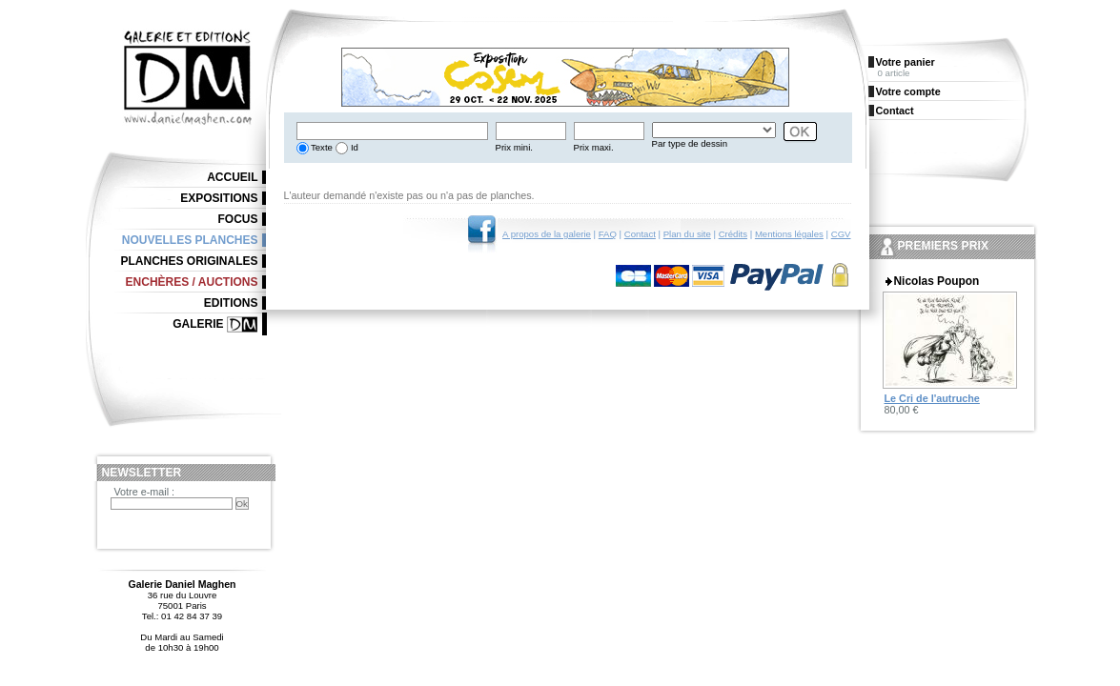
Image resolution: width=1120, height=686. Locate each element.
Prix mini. (514, 147)
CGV (841, 234)
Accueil (232, 177)
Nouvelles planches (190, 240)
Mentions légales (789, 234)
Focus (238, 219)
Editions (231, 303)
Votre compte (908, 91)
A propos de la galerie (546, 234)
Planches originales (188, 261)
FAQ (608, 234)
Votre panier (905, 62)
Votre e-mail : (144, 491)
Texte (321, 147)
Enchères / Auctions (192, 282)
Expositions (218, 198)
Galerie (198, 324)
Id (353, 147)
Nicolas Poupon (937, 281)
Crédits (733, 234)
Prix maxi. (594, 147)
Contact (640, 234)
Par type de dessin (689, 143)
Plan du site (687, 234)
